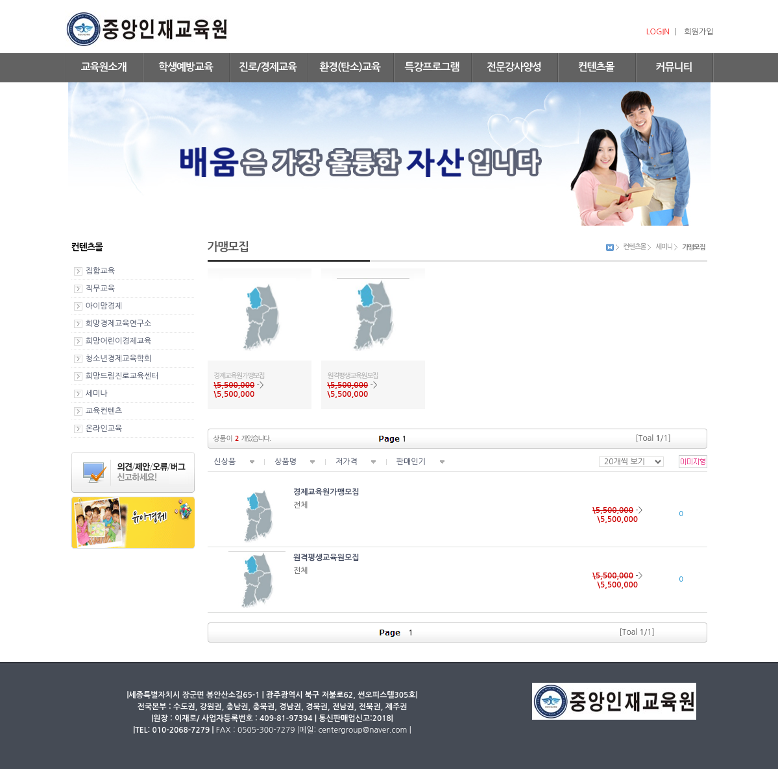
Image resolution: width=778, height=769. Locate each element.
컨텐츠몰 (595, 67)
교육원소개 (103, 67)
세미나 (97, 393)
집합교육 (100, 271)
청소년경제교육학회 (119, 358)
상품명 (285, 462)
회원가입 (698, 32)
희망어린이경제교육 (119, 341)
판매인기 (411, 462)
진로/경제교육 (268, 67)
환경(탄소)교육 (349, 67)
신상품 (224, 462)
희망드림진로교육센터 (122, 376)
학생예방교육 (185, 67)
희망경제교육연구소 (119, 323)
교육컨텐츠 (104, 411)
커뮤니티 (673, 67)
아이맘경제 (104, 306)
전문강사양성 (514, 67)
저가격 (346, 462)
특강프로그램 (431, 67)
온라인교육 (104, 428)
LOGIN (658, 32)
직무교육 (100, 288)
